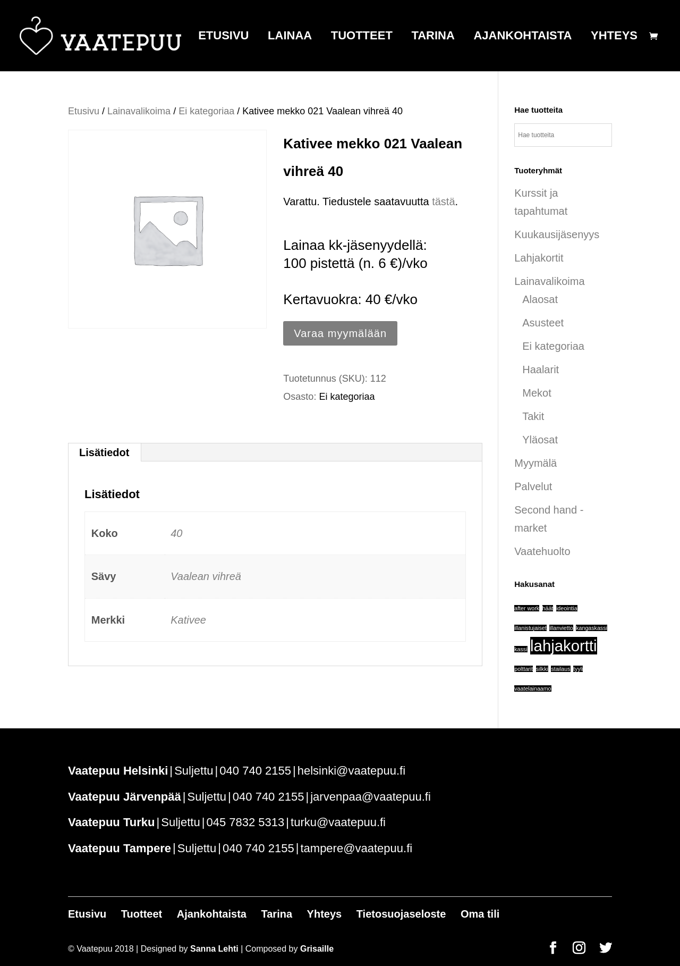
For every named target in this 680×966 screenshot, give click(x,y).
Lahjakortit (538, 258)
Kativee (188, 620)
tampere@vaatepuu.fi (356, 848)
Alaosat (540, 299)
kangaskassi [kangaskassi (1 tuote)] (591, 628)
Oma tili (480, 914)
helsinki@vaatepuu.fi (351, 770)
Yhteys (614, 37)
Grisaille (317, 948)
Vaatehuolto (542, 551)
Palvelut (533, 486)
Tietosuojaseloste (401, 914)
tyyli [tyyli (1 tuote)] (578, 669)
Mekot (536, 393)
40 (176, 533)
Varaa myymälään (340, 333)
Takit (533, 416)
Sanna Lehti (214, 948)
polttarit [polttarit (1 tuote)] (523, 669)
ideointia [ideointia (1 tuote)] (566, 608)
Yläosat (540, 440)
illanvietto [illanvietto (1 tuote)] (561, 628)
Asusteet (543, 323)
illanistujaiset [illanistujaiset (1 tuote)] (530, 628)
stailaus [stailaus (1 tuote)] (560, 669)
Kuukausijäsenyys (556, 234)
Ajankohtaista (522, 37)
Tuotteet (362, 37)
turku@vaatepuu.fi (338, 822)
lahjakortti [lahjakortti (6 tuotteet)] (563, 645)
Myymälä (535, 463)
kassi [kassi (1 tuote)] (520, 649)
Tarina (432, 37)
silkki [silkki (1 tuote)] (542, 669)
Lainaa (290, 37)
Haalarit (540, 369)
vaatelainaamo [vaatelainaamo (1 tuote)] (532, 688)
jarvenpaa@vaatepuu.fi (370, 796)
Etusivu (223, 37)
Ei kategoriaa (206, 111)
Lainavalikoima (139, 111)
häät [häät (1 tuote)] (548, 608)
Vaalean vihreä (206, 576)
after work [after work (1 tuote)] (526, 608)
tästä (443, 201)
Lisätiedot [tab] (104, 452)
